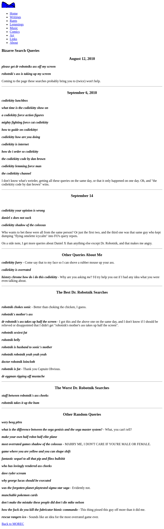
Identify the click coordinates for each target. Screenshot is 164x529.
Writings (15, 17)
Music (14, 28)
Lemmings (17, 24)
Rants (13, 20)
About (14, 42)
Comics (15, 31)
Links (13, 39)
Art (12, 35)
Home (14, 13)
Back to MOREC (13, 524)
